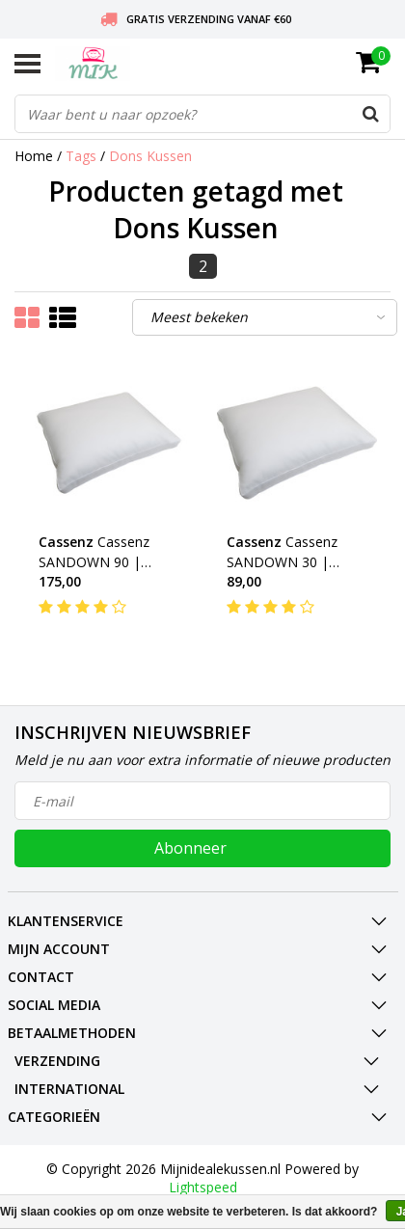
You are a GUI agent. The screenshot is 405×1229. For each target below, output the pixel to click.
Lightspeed (203, 1187)
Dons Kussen (150, 156)
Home (33, 156)
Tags (81, 156)
